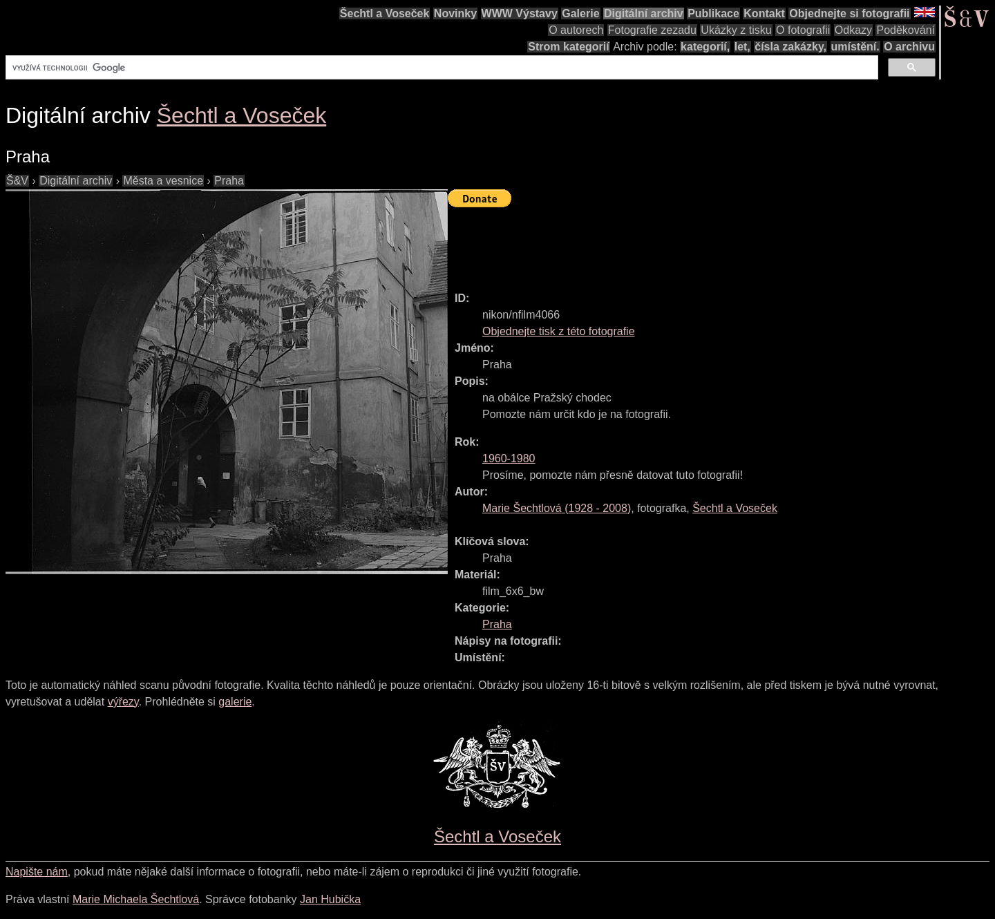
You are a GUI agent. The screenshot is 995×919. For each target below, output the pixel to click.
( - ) (556, 508)
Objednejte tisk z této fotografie (558, 331)
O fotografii (803, 30)
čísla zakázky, (790, 47)
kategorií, (705, 47)
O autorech (576, 30)
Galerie (580, 13)
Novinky (455, 13)
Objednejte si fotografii (849, 13)
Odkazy (853, 30)
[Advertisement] (699, 243)
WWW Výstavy (520, 13)
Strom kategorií (568, 47)
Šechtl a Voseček (385, 13)
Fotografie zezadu (652, 30)
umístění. (855, 47)
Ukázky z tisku (736, 30)
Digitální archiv (643, 13)
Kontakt (764, 13)
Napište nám (37, 872)
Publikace (713, 13)
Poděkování (905, 30)
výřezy (123, 702)
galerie (235, 702)
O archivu (909, 47)
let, (742, 47)
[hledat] (440, 67)
